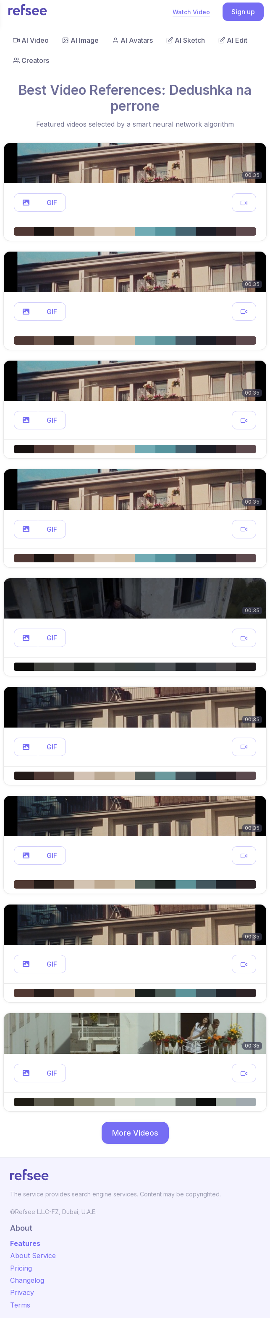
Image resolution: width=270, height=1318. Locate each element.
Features (25, 1243)
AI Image (80, 40)
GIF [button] (52, 202)
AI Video (31, 40)
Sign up (243, 12)
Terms (20, 1305)
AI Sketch (185, 40)
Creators (31, 60)
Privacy (22, 1292)
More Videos (135, 1132)
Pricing (21, 1268)
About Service (33, 1255)
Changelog (27, 1280)
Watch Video (191, 12)
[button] (26, 202)
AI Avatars (132, 40)
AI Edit (232, 40)
